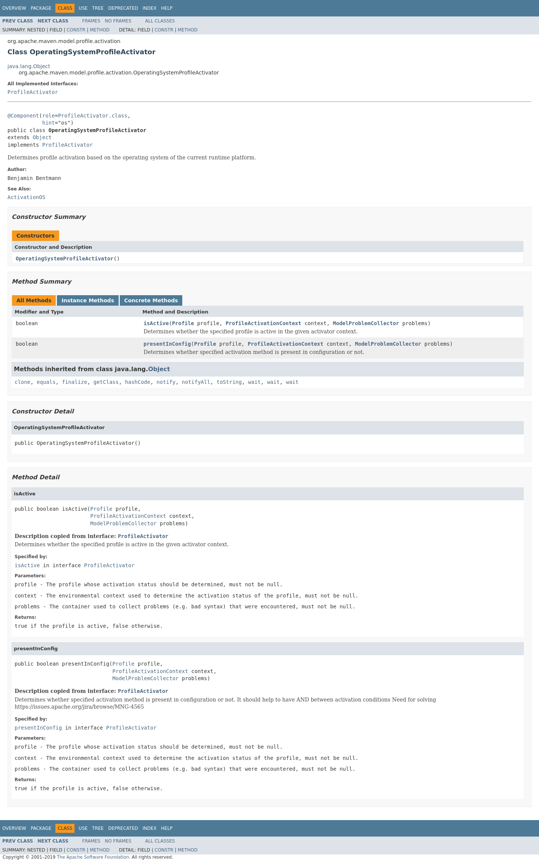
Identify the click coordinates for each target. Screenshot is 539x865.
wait (254, 382)
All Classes (160, 21)
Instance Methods (87, 300)
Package (41, 8)
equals (46, 382)
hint (48, 123)
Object (42, 137)
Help (167, 8)
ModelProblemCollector (366, 323)
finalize (74, 382)
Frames (91, 21)
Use (83, 8)
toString (229, 382)
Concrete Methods (151, 300)
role (48, 116)
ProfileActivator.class (92, 116)
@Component (23, 116)
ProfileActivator (32, 92)
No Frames (118, 21)
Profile (183, 323)
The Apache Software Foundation (93, 857)
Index (150, 8)
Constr (76, 30)
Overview (14, 8)
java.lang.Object (28, 66)
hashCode (137, 382)
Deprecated (123, 8)
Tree (98, 8)
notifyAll (196, 382)
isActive (156, 323)
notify (166, 382)
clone (22, 382)
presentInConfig (167, 344)
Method (100, 30)
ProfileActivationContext (263, 323)
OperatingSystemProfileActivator (64, 259)
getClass (106, 382)
